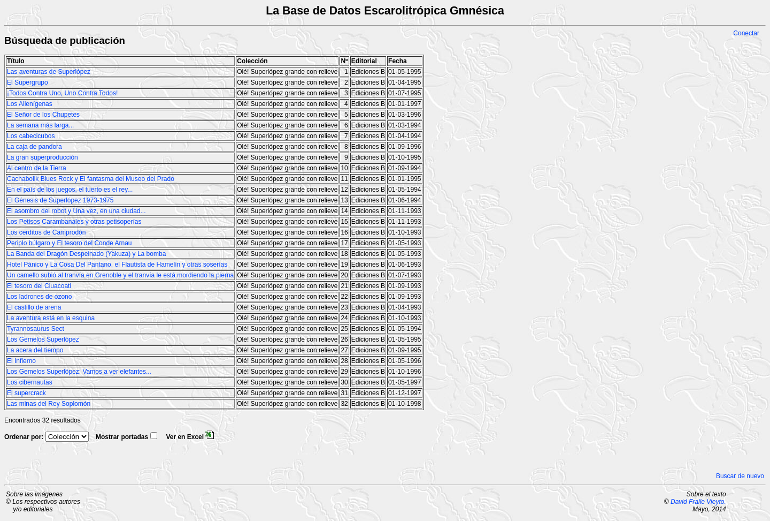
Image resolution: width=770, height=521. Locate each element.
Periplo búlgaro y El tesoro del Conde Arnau (69, 243)
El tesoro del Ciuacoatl (39, 286)
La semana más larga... (40, 125)
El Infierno (21, 361)
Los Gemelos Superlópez (43, 339)
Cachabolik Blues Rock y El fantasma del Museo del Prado (90, 179)
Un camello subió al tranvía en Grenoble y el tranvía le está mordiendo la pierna (120, 275)
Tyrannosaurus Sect (35, 329)
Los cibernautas (29, 382)
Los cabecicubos (31, 136)
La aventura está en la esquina (51, 318)
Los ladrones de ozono (39, 296)
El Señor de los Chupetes (43, 114)
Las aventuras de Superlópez (48, 71)
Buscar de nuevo (740, 476)
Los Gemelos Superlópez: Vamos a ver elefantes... (79, 371)
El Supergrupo (27, 82)
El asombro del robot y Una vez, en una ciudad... (76, 211)
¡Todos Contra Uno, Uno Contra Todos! (62, 93)
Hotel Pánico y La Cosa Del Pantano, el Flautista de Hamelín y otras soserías (117, 264)
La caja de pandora (34, 146)
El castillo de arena (34, 307)
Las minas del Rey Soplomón (48, 403)
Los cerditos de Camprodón (46, 232)
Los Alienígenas (29, 104)
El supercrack (26, 393)
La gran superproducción (42, 157)
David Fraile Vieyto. (698, 501)
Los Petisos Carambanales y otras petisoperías (74, 221)
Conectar (746, 33)
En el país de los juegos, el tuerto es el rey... (70, 189)
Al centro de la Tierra (36, 168)
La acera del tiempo (35, 350)
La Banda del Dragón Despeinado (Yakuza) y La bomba (86, 254)
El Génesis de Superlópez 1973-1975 (60, 200)
